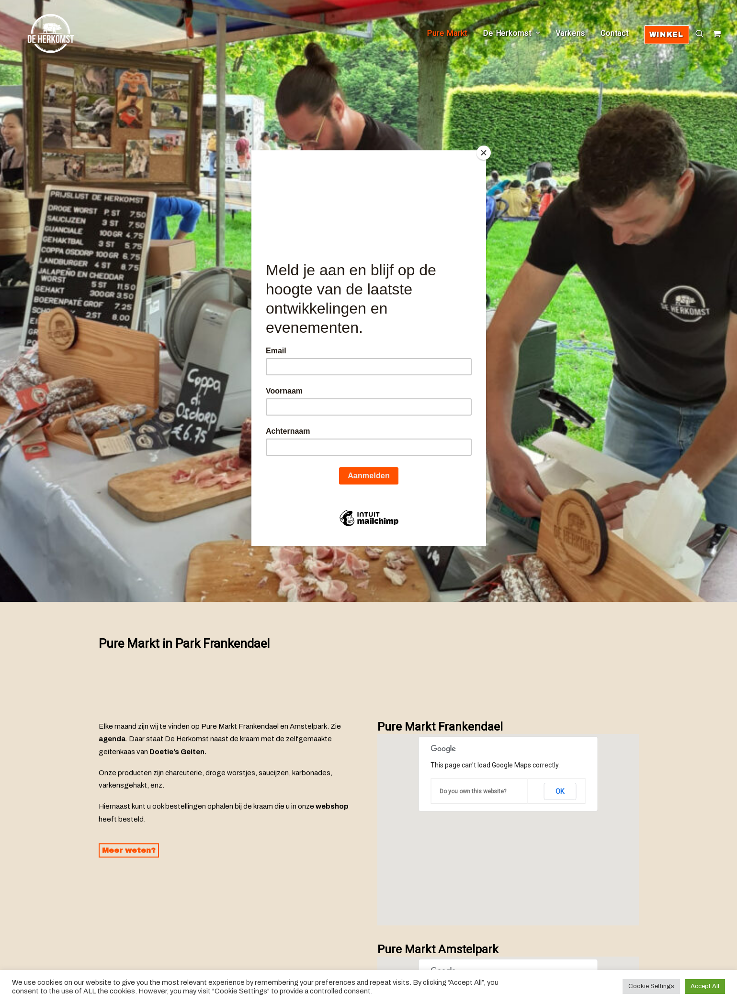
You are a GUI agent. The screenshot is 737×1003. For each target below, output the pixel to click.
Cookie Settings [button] (651, 986)
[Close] (483, 153)
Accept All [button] (705, 986)
